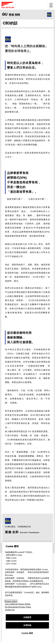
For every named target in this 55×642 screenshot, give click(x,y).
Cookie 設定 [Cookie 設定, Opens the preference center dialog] (27, 633)
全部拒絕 (27, 625)
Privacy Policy (11, 601)
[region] (27, 592)
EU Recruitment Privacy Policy (18, 607)
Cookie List (10, 610)
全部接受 (27, 617)
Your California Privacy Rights (17, 604)
